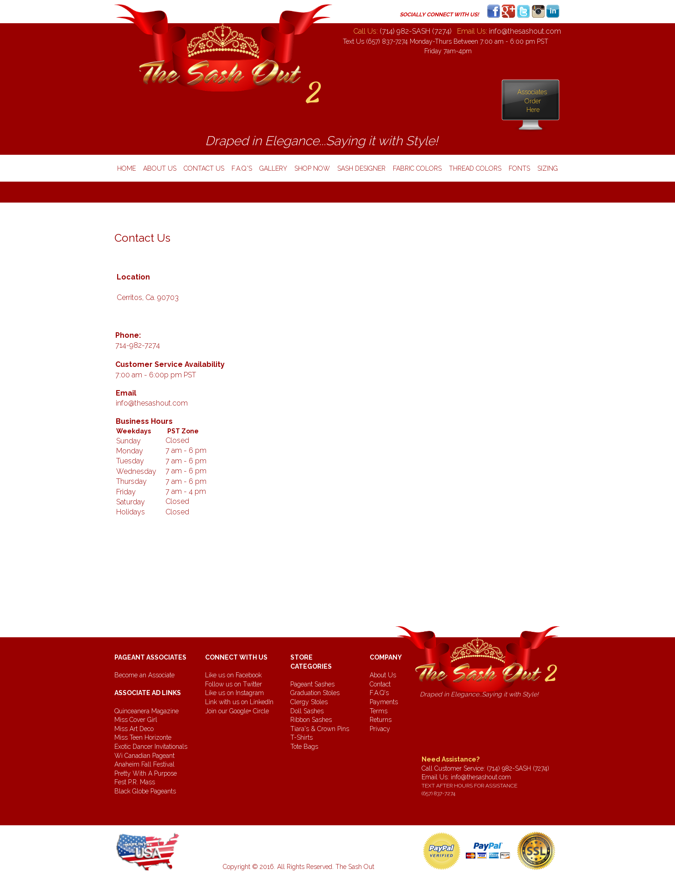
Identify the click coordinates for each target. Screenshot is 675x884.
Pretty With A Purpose (145, 773)
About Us (383, 675)
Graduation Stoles (315, 692)
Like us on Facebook (233, 675)
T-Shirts (301, 737)
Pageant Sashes (312, 684)
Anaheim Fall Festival (144, 764)
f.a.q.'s (242, 168)
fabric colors (417, 168)
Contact (380, 684)
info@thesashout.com (481, 777)
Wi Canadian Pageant (144, 755)
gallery (273, 168)
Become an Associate (144, 675)
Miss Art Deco (134, 728)
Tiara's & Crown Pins (319, 728)
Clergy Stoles (309, 702)
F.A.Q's (379, 692)
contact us (204, 168)
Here (533, 109)
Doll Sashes (307, 711)
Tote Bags (304, 746)
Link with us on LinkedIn (239, 702)
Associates (533, 92)
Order (533, 101)
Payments (384, 702)
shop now (312, 168)
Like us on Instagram (234, 692)
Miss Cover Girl (135, 719)
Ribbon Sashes (311, 719)
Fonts (519, 168)
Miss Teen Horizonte (142, 737)
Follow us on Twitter (233, 684)
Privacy (380, 728)
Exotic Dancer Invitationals (150, 746)
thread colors (475, 168)
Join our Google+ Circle (237, 711)
